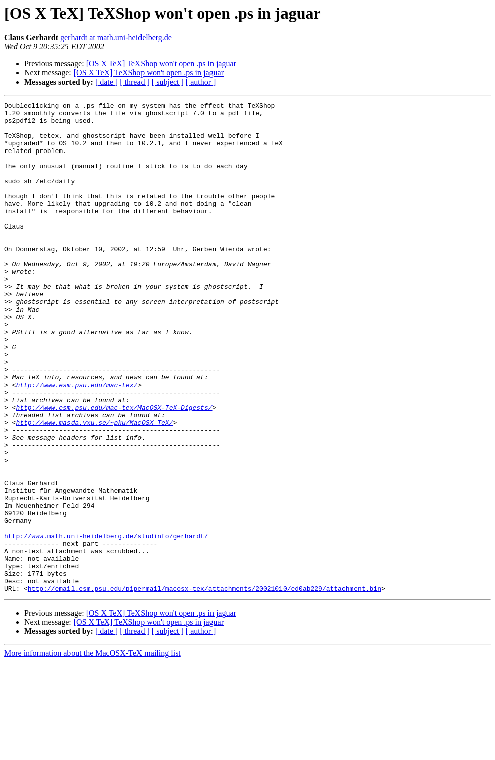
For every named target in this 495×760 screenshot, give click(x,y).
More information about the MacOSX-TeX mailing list (92, 751)
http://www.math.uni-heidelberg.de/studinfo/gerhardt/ (106, 623)
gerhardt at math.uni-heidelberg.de (116, 37)
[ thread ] (135, 82)
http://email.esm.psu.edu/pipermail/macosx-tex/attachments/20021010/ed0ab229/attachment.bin (204, 686)
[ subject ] (168, 82)
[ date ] (106, 82)
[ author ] (201, 82)
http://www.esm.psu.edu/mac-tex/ (76, 441)
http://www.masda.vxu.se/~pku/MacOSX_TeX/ (94, 487)
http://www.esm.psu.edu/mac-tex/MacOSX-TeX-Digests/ (114, 469)
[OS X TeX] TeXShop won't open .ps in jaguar (161, 63)
